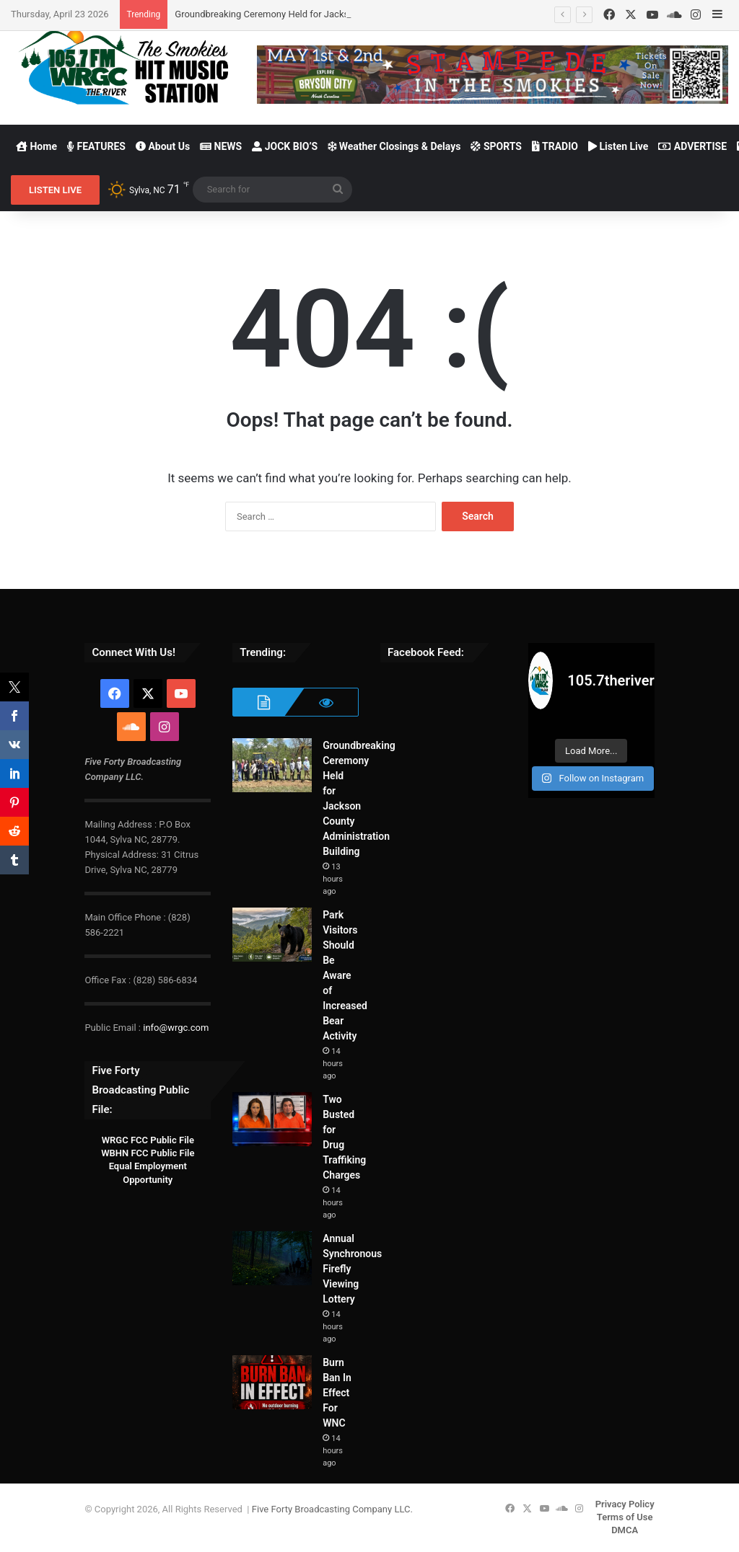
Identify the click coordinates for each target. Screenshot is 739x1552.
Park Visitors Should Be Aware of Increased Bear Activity (345, 975)
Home (36, 146)
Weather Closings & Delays (394, 146)
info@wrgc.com (176, 1027)
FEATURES (96, 146)
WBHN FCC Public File (147, 1153)
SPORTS (496, 146)
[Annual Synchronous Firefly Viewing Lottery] (272, 1258)
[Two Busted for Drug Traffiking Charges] (272, 1119)
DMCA (624, 1530)
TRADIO (555, 146)
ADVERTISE (692, 146)
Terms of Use (625, 1517)
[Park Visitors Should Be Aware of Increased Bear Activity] (272, 935)
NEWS (221, 146)
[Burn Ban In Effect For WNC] (272, 1382)
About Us (163, 146)
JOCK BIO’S (285, 146)
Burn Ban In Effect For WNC (337, 1393)
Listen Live (618, 146)
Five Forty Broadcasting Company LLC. (332, 1509)
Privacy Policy (625, 1504)
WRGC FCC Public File (148, 1140)
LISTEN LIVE (55, 190)
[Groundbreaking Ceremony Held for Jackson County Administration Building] (272, 765)
